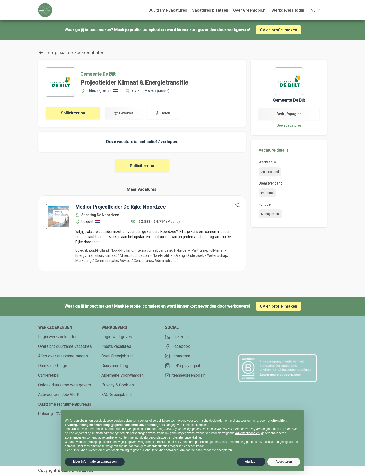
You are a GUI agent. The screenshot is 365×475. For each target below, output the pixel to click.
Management (270, 214)
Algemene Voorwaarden (122, 375)
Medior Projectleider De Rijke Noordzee (120, 207)
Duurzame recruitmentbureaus (64, 404)
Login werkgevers (117, 336)
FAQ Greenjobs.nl (116, 394)
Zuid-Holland (270, 172)
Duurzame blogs (52, 365)
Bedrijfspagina (289, 114)
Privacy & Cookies (117, 384)
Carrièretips (48, 375)
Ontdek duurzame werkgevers (64, 384)
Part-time (267, 193)
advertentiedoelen (247, 433)
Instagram (177, 356)
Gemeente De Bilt (98, 74)
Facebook (177, 346)
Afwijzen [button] (251, 461)
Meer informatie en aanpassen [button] (95, 461)
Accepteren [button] (284, 461)
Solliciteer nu (73, 113)
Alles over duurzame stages (63, 356)
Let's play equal (182, 365)
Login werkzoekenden (57, 336)
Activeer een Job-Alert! (58, 394)
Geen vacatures (289, 125)
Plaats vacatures (116, 346)
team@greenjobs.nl (185, 375)
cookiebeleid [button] (199, 425)
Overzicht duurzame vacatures (65, 346)
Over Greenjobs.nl (117, 356)
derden (157, 429)
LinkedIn (176, 336)
